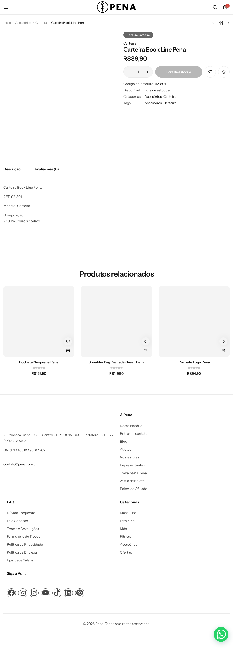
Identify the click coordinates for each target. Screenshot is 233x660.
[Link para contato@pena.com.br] (20, 464)
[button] (224, 72)
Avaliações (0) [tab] (46, 169)
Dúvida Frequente (21, 513)
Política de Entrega (22, 552)
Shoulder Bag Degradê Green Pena (116, 362)
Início (7, 23)
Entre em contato (134, 434)
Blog (123, 442)
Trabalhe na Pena (133, 473)
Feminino (127, 521)
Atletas (125, 450)
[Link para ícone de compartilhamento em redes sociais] (11, 592)
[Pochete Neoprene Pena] (38, 321)
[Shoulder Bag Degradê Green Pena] (116, 321)
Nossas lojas (129, 457)
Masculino (128, 513)
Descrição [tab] (12, 169)
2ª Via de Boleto (132, 481)
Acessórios (23, 23)
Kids (123, 529)
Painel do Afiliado (133, 489)
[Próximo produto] (227, 23)
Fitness (125, 536)
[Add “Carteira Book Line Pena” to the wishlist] (210, 72)
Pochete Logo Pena (194, 362)
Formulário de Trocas (23, 536)
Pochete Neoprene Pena (38, 362)
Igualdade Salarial (21, 560)
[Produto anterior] (214, 23)
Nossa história (131, 426)
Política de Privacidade (25, 544)
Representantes (132, 465)
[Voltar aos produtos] (221, 23)
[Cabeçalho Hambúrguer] (8, 7)
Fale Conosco (17, 521)
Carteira (41, 23)
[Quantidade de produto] (138, 71)
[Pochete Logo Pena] (194, 321)
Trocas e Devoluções (23, 529)
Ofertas (126, 552)
